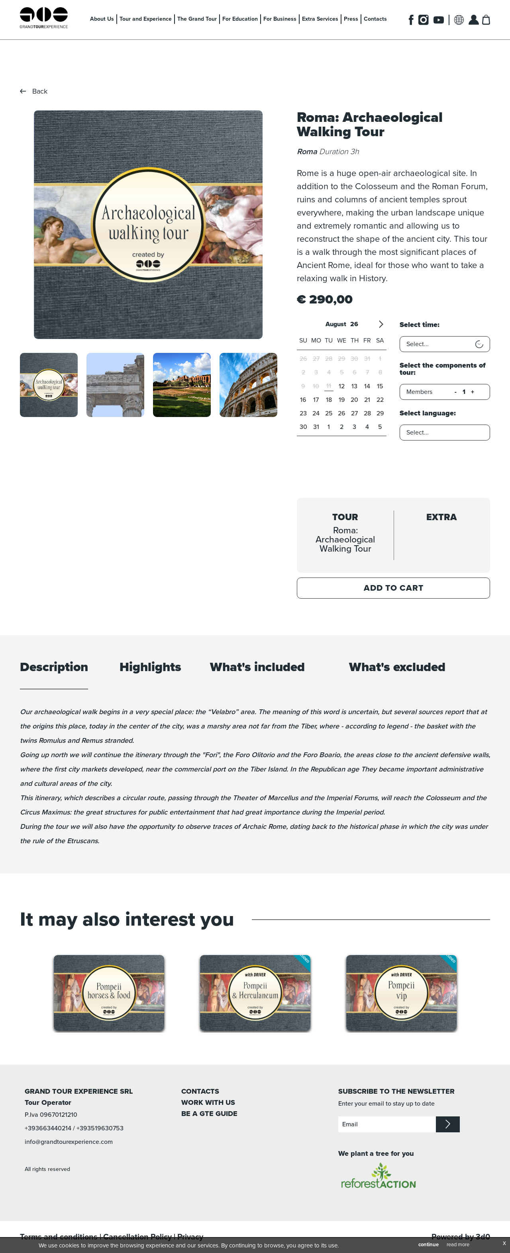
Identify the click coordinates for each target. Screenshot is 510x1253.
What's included (257, 668)
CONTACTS (200, 1091)
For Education (240, 19)
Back (39, 91)
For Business (279, 19)
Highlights (150, 668)
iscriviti (448, 1124)
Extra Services (320, 19)
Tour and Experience (146, 19)
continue (428, 1244)
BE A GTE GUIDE (209, 1113)
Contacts (375, 19)
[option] (148, 224)
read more (458, 1244)
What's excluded (397, 668)
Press (351, 19)
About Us (102, 19)
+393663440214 (48, 1128)
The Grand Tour (197, 19)
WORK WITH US (208, 1102)
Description (54, 668)
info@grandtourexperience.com (69, 1142)
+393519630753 (100, 1128)
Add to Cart (394, 588)
